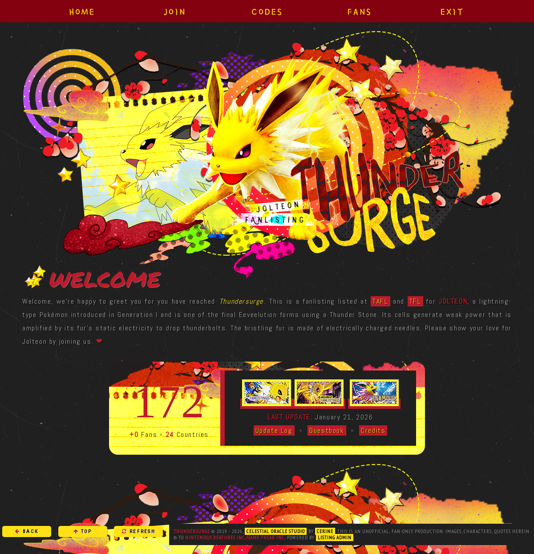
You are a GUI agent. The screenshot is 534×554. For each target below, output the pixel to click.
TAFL (380, 301)
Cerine (325, 531)
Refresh (138, 531)
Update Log (274, 430)
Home (82, 11)
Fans (360, 11)
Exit (452, 11)
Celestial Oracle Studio (276, 531)
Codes (267, 11)
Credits (373, 430)
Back (26, 531)
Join (174, 11)
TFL (415, 301)
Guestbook (326, 430)
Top (82, 531)
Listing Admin (335, 537)
